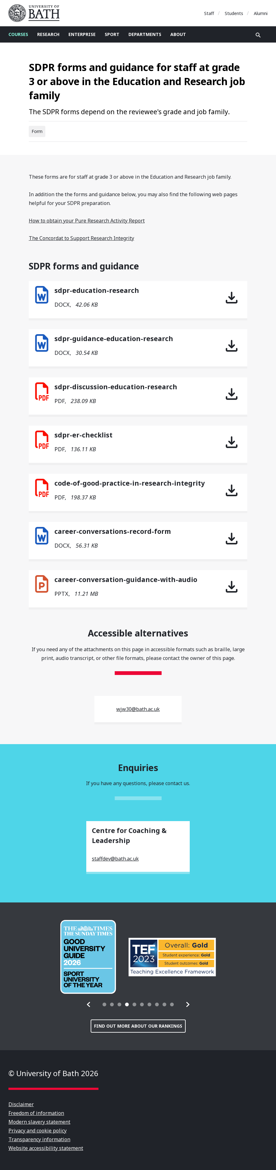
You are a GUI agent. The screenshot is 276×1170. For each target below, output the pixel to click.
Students (234, 13)
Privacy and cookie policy (37, 1130)
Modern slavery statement (39, 1121)
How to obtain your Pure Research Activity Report (87, 220)
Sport (112, 34)
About (178, 34)
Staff (209, 13)
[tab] (104, 1004)
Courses (18, 34)
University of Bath (36, 13)
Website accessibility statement (45, 1148)
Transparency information (39, 1139)
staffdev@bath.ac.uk (115, 858)
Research (48, 34)
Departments (144, 34)
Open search (258, 35)
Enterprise (82, 34)
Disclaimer (21, 1104)
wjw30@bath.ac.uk (138, 709)
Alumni (261, 13)
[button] (89, 1004)
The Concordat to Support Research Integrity (81, 238)
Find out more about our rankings (138, 1026)
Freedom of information (36, 1113)
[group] (88, 957)
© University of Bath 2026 (53, 1073)
